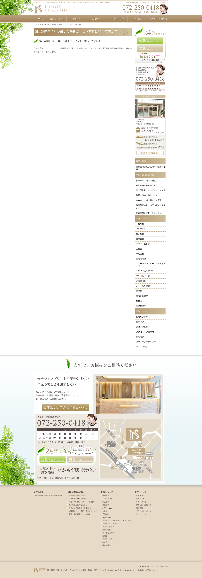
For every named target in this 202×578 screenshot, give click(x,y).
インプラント (142, 229)
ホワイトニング (143, 244)
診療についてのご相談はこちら (65, 407)
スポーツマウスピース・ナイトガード (151, 264)
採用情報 (140, 336)
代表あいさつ (142, 317)
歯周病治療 (141, 259)
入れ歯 (139, 249)
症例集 (139, 291)
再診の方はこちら (150, 48)
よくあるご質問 (143, 286)
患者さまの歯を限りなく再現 (149, 200)
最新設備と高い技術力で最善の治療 (151, 168)
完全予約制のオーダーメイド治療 (151, 190)
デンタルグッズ (143, 276)
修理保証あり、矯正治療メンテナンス (151, 206)
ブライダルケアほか (145, 271)
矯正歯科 (140, 234)
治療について (142, 218)
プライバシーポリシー (146, 342)
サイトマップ (142, 346)
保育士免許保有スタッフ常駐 (149, 213)
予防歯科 (140, 254)
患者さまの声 (142, 296)
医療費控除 (141, 305)
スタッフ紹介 (142, 327)
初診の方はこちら (150, 40)
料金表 (139, 301)
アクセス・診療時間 (145, 332)
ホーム (40, 18)
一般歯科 (140, 224)
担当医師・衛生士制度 (146, 180)
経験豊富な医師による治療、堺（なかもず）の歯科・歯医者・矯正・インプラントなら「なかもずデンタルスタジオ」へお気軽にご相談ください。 (102, 570)
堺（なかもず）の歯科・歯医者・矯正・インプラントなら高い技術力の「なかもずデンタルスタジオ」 (72, 3)
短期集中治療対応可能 (146, 185)
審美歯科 (140, 239)
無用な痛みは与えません (147, 195)
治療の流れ (141, 281)
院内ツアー (141, 322)
